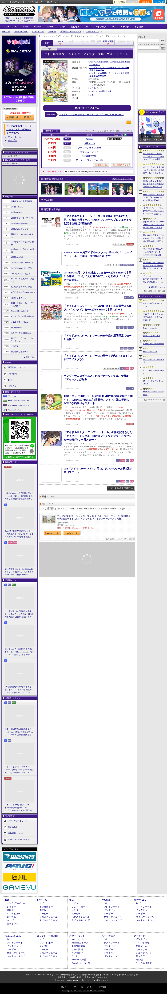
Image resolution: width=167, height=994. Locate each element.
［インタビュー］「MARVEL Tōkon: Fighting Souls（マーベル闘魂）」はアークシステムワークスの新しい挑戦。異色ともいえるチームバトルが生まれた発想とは (19, 770)
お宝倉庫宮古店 (89, 156)
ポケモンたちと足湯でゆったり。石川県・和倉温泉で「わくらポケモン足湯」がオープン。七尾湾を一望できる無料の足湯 (153, 170)
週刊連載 (11, 917)
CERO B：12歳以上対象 (100, 91)
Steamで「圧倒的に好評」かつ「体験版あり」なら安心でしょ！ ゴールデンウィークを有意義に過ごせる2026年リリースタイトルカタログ (19, 534)
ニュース (12, 137)
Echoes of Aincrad (150, 351)
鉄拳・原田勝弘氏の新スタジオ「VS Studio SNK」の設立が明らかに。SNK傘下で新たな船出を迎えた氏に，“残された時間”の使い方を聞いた (19, 732)
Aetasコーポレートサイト (19, 839)
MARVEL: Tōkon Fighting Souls (153, 393)
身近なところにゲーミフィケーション (22, 339)
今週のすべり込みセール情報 (22, 250)
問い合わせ (51, 2)
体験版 (10, 910)
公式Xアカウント (17, 2)
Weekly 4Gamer (17, 207)
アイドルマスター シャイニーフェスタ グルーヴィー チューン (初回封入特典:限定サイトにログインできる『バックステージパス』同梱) (93, 517)
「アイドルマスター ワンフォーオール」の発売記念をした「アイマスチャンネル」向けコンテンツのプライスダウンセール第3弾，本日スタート (98, 436)
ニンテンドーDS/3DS (47, 936)
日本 (91, 95)
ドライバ (12, 386)
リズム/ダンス (95, 88)
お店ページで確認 (51, 139)
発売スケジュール (48, 917)
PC (15, 27)
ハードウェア (99, 27)
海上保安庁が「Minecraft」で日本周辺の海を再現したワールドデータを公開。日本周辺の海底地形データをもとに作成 (153, 265)
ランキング (159, 2)
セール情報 (77, 949)
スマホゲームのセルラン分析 (22, 243)
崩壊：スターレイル (151, 336)
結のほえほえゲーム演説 (21, 287)
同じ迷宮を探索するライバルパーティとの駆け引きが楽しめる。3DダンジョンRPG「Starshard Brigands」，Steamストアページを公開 (153, 238)
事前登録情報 (78, 946)
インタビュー (38, 31)
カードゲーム (142, 949)
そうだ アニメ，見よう (21, 274)
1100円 (52, 147)
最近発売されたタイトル (70, 31)
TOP (7, 27)
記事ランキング (15, 923)
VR (86, 27)
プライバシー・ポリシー (84, 987)
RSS (4, 2)
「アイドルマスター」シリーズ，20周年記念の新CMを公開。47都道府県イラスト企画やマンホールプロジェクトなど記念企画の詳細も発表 (98, 220)
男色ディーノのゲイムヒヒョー (22, 235)
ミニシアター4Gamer (20, 322)
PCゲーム (12, 396)
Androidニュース (79, 942)
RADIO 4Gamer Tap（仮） (22, 268)
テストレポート (112, 942)
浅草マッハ (89, 143)
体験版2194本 (28, 20)
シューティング (144, 952)
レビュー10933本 (11, 20)
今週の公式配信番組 (19, 223)
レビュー (6, 31)
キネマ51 (15, 346)
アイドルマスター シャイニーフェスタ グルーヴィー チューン (91, 114)
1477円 (52, 151)
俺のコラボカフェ (18, 298)
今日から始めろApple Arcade (23, 292)
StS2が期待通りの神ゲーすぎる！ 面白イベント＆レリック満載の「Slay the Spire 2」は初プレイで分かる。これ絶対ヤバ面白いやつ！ (19, 690)
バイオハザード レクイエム (153, 304)
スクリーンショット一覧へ (122, 179)
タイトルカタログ (48, 920)
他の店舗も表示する (121, 165)
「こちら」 (99, 977)
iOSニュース (77, 939)
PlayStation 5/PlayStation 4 (18, 405)
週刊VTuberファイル (19, 229)
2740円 (52, 143)
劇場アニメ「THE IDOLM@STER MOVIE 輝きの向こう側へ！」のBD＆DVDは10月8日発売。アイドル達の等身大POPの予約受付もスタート (98, 400)
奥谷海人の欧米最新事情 (21, 201)
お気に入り (132, 2)
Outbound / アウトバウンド (153, 360)
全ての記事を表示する (121, 487)
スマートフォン (77, 936)
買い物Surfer (16, 327)
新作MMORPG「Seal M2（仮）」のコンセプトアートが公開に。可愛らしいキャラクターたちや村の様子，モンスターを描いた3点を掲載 (153, 225)
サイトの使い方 (35, 2)
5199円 (52, 160)
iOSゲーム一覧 (78, 959)
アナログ (125, 27)
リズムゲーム (142, 956)
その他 (139, 959)
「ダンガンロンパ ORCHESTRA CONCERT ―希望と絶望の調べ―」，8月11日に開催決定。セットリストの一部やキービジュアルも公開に (153, 279)
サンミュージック (89, 152)
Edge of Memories (150, 328)
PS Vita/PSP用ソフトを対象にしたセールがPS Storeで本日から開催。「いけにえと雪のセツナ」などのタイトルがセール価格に (97, 276)
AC (113, 27)
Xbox (25, 27)
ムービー (52, 31)
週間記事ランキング (16, 367)
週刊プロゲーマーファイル (22, 218)
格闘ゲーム (141, 946)
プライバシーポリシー (17, 821)
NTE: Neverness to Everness (154, 371)
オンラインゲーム (16, 903)
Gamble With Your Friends (153, 344)
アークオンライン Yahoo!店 (89, 160)
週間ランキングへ (158, 287)
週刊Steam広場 (17, 257)
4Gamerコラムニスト (20, 311)
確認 (67, 139)
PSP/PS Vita (140, 900)
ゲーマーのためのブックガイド (22, 280)
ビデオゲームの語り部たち (22, 316)
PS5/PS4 (37, 27)
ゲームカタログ (92, 31)
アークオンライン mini (89, 147)
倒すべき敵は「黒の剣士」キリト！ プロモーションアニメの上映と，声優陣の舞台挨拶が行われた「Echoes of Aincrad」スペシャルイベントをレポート (153, 156)
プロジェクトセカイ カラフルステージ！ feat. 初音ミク (153, 317)
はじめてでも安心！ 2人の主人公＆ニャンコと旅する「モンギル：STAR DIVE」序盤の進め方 (19, 572)
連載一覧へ (30, 357)
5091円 (52, 156)
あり (67, 143)
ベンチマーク (110, 956)
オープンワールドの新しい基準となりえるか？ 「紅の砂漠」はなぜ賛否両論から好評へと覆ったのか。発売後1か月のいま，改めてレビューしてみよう (19, 614)
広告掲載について (15, 833)
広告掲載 (102, 987)
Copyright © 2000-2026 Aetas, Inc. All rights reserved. (83, 991)
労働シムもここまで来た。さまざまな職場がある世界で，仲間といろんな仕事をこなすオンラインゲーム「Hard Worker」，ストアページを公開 (153, 184)
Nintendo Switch (14, 410)
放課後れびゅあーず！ (20, 352)
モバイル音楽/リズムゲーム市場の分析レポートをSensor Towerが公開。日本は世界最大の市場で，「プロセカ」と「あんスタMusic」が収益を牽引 (153, 252)
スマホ (62, 27)
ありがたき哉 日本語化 (21, 333)
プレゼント (13, 373)
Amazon (89, 139)
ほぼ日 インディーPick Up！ (23, 262)
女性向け (75, 27)
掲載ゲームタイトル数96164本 (19, 18)
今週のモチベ (16, 212)
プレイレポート (21, 31)
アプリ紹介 (77, 952)
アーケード (139, 936)
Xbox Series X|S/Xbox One (18, 401)
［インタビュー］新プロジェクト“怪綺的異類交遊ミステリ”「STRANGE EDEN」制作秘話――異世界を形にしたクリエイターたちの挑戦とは (19, 808)
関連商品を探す (102, 165)
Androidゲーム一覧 (80, 963)
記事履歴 (145, 2)
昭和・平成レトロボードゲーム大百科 (22, 304)
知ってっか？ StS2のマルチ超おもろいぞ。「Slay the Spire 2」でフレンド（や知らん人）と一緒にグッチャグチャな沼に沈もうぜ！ (19, 652)
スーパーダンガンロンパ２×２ (153, 382)
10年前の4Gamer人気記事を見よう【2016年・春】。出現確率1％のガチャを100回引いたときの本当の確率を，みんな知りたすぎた (19, 496)
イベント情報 (142, 942)
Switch (50, 27)
